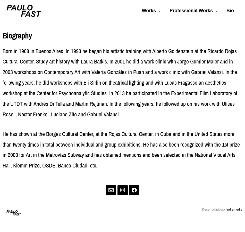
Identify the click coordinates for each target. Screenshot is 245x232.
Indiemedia (234, 209)
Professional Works (191, 10)
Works (149, 10)
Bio (230, 10)
